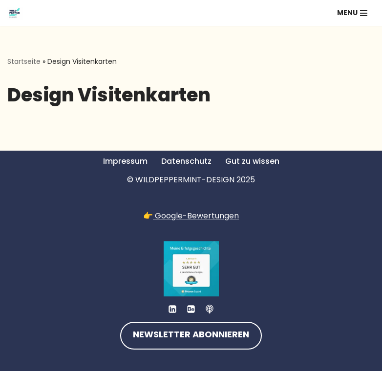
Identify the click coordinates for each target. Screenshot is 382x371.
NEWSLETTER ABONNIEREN (191, 335)
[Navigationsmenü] (352, 13)
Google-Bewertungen (196, 215)
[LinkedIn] (172, 309)
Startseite (24, 61)
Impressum (125, 161)
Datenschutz (186, 161)
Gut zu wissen (252, 161)
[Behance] (191, 309)
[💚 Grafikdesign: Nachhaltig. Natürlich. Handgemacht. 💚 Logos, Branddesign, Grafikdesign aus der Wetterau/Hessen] (15, 13)
